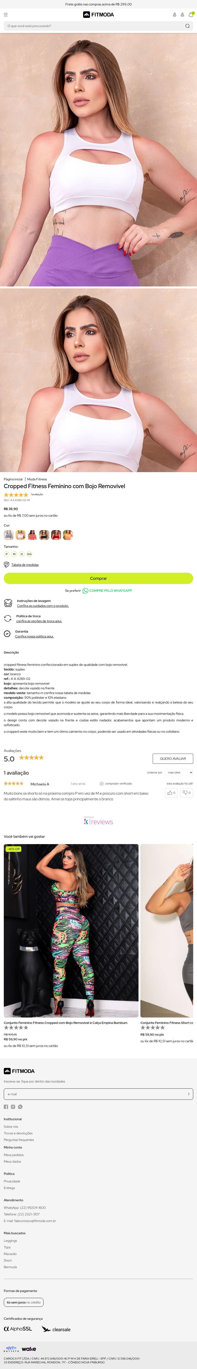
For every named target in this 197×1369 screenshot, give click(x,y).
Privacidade (12, 1181)
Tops (7, 1247)
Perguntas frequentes (19, 1140)
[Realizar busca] (187, 26)
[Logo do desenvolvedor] (11, 1349)
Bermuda (10, 1267)
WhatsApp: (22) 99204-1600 (25, 1208)
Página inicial (13, 479)
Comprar (98, 578)
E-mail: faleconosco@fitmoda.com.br (30, 1221)
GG (29, 554)
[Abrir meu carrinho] (191, 14)
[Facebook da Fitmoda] (6, 1106)
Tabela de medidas (21, 565)
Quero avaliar (173, 758)
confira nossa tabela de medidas (67, 693)
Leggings (10, 1240)
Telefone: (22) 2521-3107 (22, 1214)
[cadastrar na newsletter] (188, 1094)
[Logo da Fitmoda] (98, 14)
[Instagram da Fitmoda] (13, 1106)
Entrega (9, 1188)
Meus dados (12, 1161)
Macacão (10, 1254)
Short (8, 1260)
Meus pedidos (14, 1155)
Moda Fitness (37, 479)
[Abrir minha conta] (174, 14)
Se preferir (98, 591)
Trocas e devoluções (18, 1133)
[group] (71, 949)
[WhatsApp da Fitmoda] (20, 1106)
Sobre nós (11, 1126)
